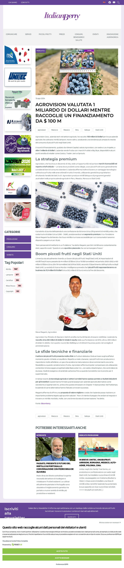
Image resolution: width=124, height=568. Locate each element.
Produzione (12, 239)
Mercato (40, 50)
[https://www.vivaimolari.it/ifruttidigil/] (18, 213)
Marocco (54, 130)
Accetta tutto (62, 551)
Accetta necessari (62, 558)
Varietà (10, 255)
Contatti (25, 2)
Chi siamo (12, 2)
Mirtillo (8, 269)
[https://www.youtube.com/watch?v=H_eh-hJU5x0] (18, 124)
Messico (67, 130)
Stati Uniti (99, 130)
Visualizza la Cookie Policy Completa (15, 541)
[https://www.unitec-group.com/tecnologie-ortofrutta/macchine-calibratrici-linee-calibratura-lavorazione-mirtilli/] (18, 79)
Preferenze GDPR (62, 564)
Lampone (9, 275)
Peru (77, 130)
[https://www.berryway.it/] (18, 146)
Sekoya (87, 130)
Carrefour (9, 280)
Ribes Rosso (10, 286)
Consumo (11, 247)
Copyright (9, 291)
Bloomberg (45, 403)
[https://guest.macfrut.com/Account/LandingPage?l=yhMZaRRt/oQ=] (18, 169)
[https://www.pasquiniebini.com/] (18, 101)
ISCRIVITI (72, 517)
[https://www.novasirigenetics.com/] (18, 57)
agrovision (42, 130)
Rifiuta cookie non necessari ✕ (110, 522)
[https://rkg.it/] (18, 191)
